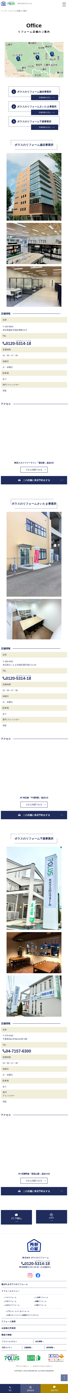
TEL (10, 1388)
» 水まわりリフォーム (12, 1305)
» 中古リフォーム (10, 1301)
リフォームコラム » (9, 1341)
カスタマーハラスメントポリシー (42, 1366)
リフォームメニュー (10, 1291)
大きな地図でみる (34, 470)
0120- (17, 342)
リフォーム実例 (8, 1322)
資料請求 (30, 1388)
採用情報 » (50, 1347)
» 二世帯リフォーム (41, 1297)
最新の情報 (6, 1335)
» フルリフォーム (10, 1297)
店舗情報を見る (45, 127)
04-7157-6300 (17, 1051)
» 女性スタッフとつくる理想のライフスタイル (22, 1315)
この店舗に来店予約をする (34, 1191)
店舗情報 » (28, 1347)
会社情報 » (39, 1341)
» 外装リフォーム (40, 1305)
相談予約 (54, 1388)
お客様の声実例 (8, 1328)
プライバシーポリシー (22, 1366)
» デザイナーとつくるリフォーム (17, 1311)
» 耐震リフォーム (40, 1301)
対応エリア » (7, 1347)
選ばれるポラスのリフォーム (14, 1284)
